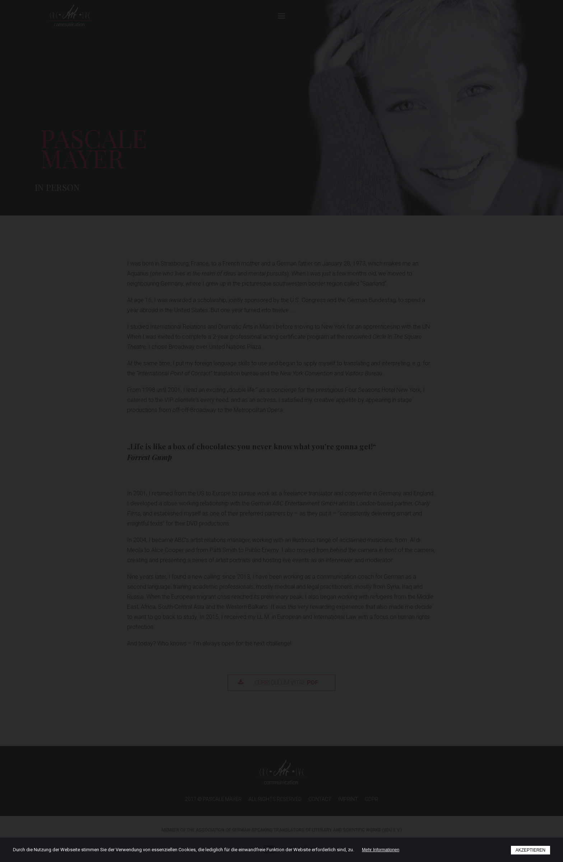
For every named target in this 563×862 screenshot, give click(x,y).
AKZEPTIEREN (530, 850)
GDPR (371, 799)
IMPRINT (348, 799)
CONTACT (319, 799)
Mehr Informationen (380, 849)
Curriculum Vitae (278, 682)
